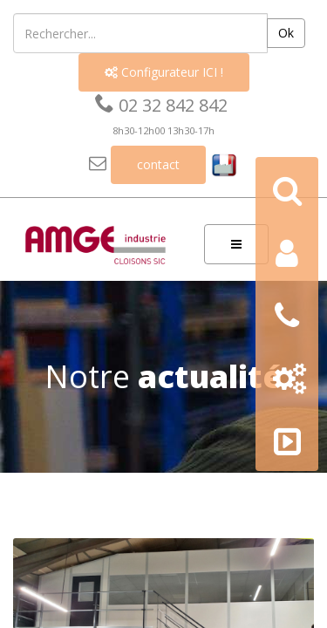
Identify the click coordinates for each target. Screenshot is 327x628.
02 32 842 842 (161, 105)
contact (158, 164)
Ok (286, 32)
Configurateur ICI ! (164, 72)
